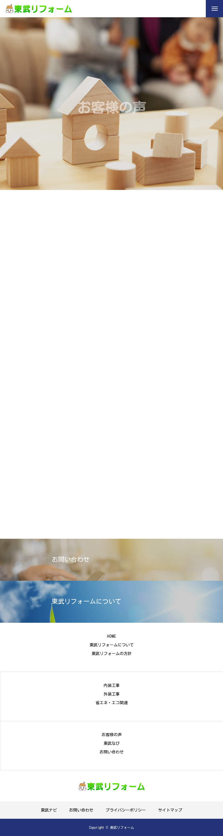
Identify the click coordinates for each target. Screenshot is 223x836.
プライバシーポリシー (126, 810)
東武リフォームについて (112, 645)
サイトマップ (170, 810)
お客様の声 (112, 735)
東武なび (112, 743)
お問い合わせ (112, 752)
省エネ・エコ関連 (112, 703)
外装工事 (112, 694)
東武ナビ (49, 810)
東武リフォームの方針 (112, 654)
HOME (111, 636)
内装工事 (112, 685)
